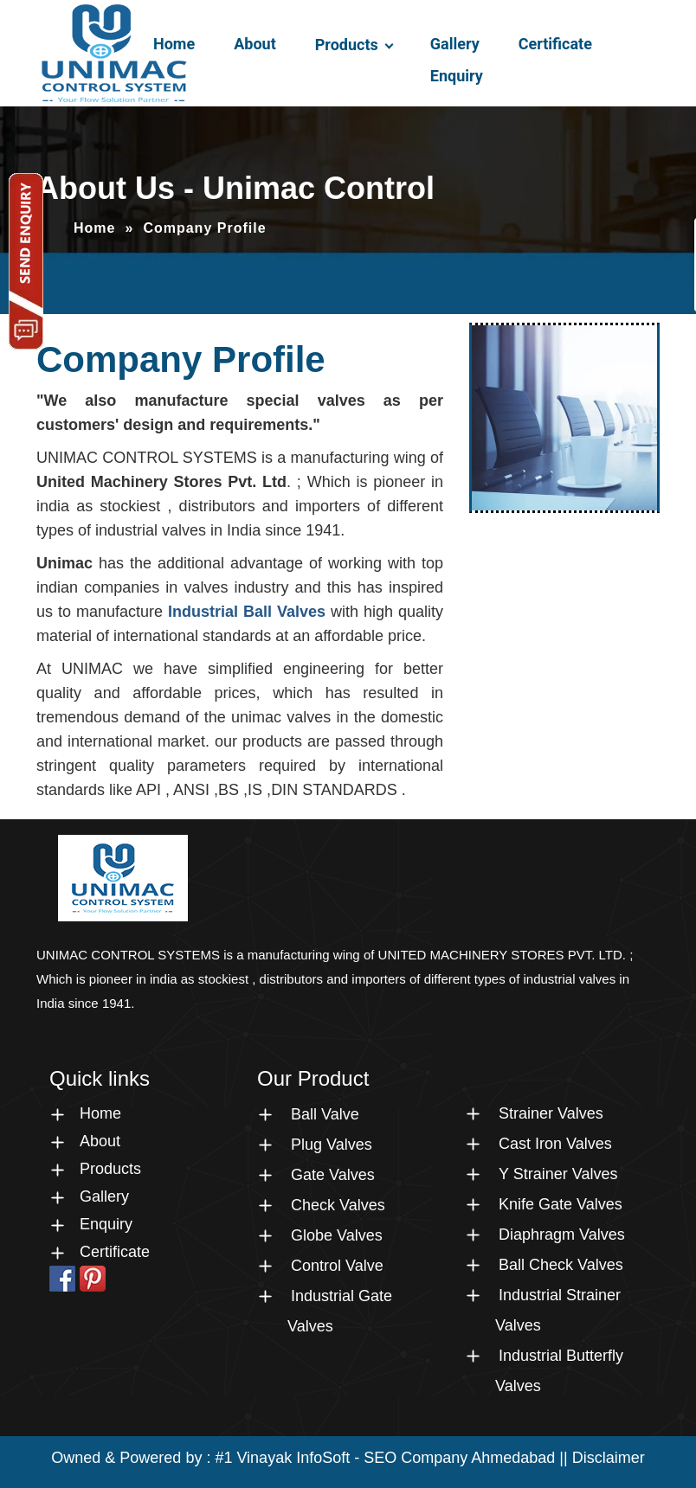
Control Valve (337, 1265)
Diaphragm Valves (562, 1234)
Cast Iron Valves (555, 1143)
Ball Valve (325, 1114)
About (255, 44)
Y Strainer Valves (558, 1174)
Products (346, 44)
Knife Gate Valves (560, 1204)
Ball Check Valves (561, 1264)
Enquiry (456, 76)
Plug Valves (331, 1144)
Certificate (555, 44)
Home (174, 44)
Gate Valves (333, 1174)
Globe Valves (337, 1235)
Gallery (455, 44)
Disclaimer (608, 1457)
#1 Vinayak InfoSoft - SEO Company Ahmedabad (385, 1457)
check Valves (338, 1205)
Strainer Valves (551, 1113)
